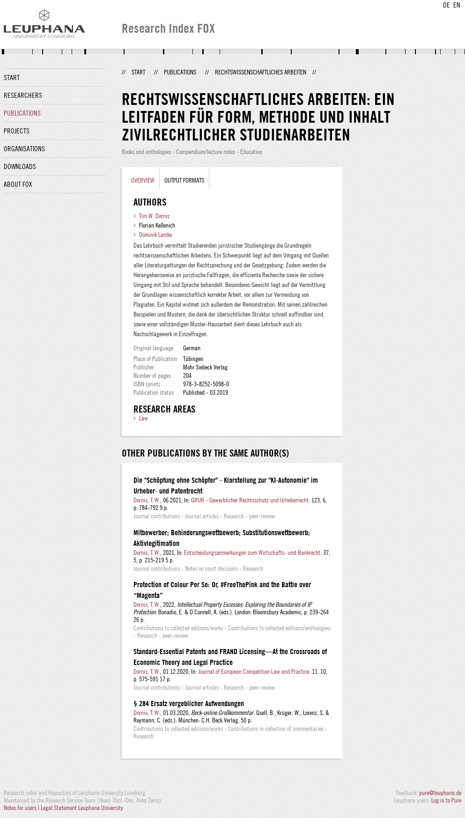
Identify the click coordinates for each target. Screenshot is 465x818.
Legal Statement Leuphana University (82, 807)
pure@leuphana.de (440, 792)
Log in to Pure (446, 800)
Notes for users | (22, 807)
